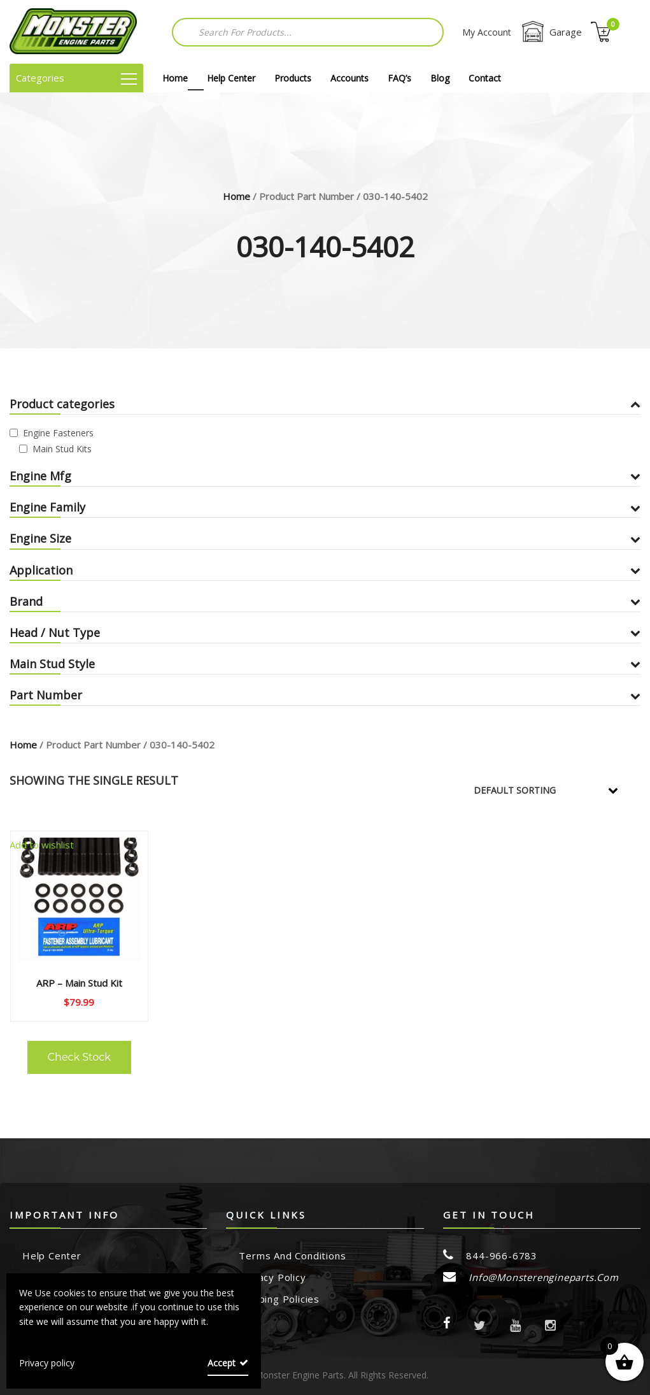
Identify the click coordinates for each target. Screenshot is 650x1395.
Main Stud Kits (62, 449)
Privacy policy (46, 1363)
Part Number (325, 695)
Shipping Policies (279, 1298)
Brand (325, 601)
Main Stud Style (325, 663)
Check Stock (79, 1057)
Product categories (325, 403)
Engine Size (325, 538)
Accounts (349, 78)
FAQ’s (399, 78)
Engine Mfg (325, 475)
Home (175, 78)
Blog (439, 78)
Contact (485, 78)
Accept (222, 1363)
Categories (76, 77)
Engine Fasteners (58, 433)
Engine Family (325, 507)
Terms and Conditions (292, 1255)
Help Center (231, 78)
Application (325, 570)
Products (292, 78)
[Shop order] (554, 790)
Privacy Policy (272, 1277)
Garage (551, 31)
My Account (486, 32)
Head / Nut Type (325, 632)
